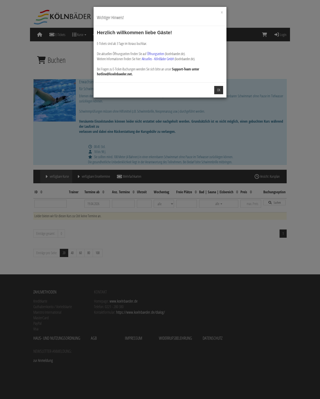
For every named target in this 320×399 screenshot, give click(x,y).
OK (218, 90)
